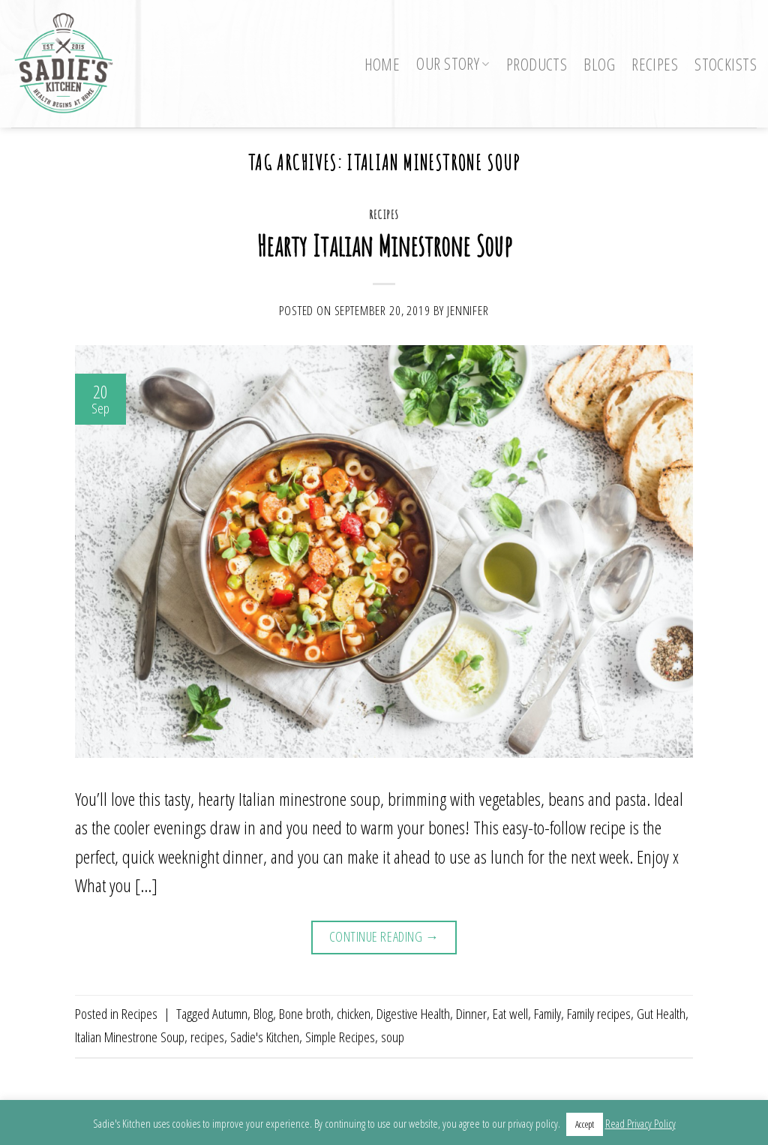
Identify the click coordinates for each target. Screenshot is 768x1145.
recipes (207, 1036)
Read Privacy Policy (640, 1123)
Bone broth (305, 1013)
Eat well (510, 1013)
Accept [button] (584, 1124)
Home (382, 64)
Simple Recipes (340, 1036)
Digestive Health (413, 1013)
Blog (599, 64)
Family (547, 1013)
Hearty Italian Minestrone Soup (384, 245)
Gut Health (661, 1013)
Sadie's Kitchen (264, 1036)
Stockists (725, 64)
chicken (353, 1013)
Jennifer (468, 310)
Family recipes (599, 1013)
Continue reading (384, 937)
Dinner (471, 1013)
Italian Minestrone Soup (129, 1036)
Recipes (655, 64)
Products (536, 64)
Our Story (453, 63)
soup (392, 1036)
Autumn (230, 1013)
